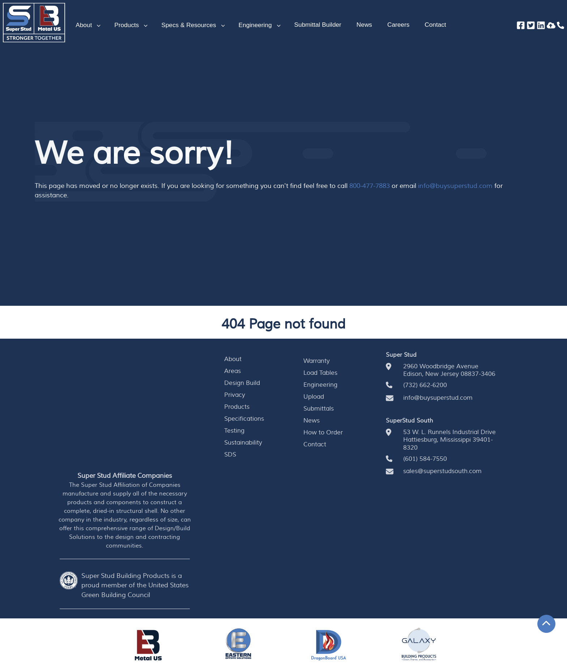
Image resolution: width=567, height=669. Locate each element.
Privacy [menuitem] (234, 395)
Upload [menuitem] (313, 397)
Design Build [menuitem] (242, 383)
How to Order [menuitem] (323, 433)
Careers (398, 24)
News (364, 24)
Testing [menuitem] (234, 431)
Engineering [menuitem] (320, 385)
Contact (435, 24)
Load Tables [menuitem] (320, 373)
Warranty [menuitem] (316, 361)
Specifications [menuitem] (244, 419)
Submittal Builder (317, 24)
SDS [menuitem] (230, 455)
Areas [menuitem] (232, 371)
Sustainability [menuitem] (243, 443)
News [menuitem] (311, 421)
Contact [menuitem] (314, 445)
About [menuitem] (233, 359)
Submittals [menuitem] (318, 409)
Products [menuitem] (237, 407)
